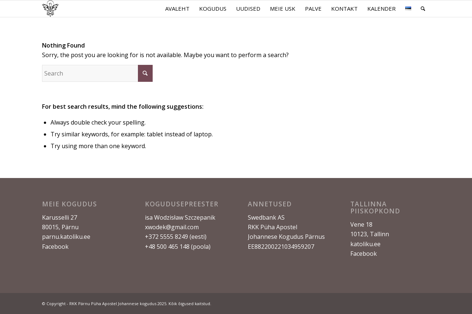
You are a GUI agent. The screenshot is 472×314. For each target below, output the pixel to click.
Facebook (55, 247)
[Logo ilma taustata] (50, 8)
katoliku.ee (365, 244)
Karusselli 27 (59, 217)
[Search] (423, 8)
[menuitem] (177, 8)
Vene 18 (361, 224)
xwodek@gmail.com (172, 227)
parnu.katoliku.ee (66, 237)
